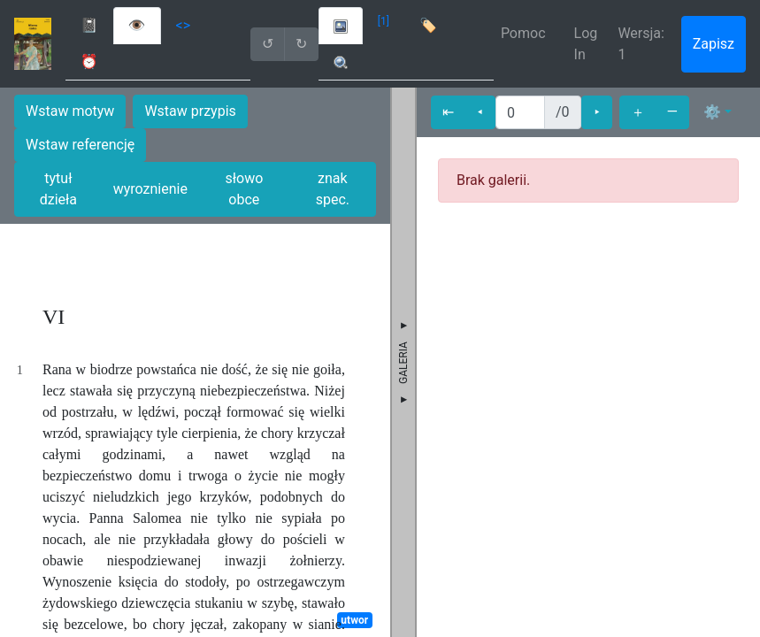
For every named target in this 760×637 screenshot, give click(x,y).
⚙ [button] (712, 112)
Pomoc (523, 33)
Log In (586, 44)
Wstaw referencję (80, 144)
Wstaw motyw (70, 111)
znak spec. (332, 189)
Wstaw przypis (189, 111)
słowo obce (244, 189)
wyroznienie (150, 188)
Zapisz (713, 43)
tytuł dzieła (58, 189)
